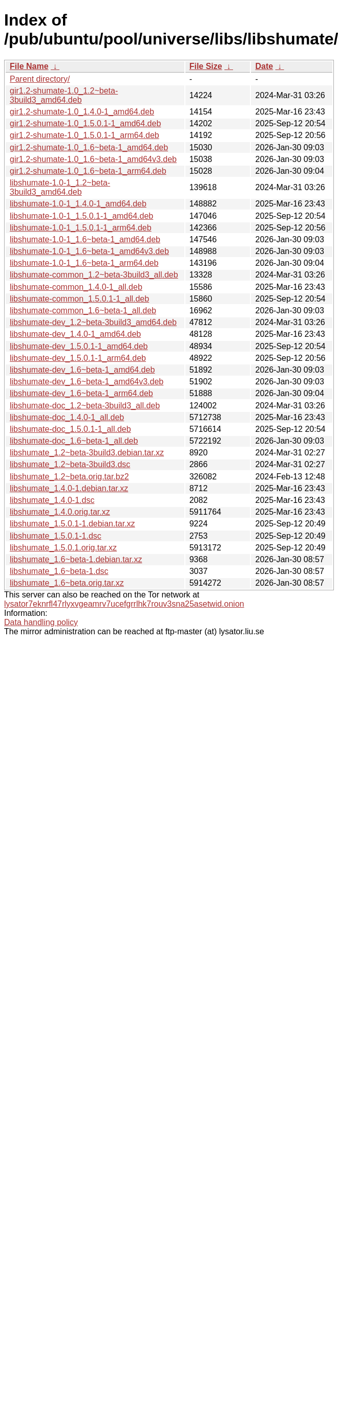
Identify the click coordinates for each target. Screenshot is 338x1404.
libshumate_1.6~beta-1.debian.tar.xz (76, 559)
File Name (29, 66)
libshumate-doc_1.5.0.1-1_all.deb (70, 429)
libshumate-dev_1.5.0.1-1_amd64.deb (79, 346)
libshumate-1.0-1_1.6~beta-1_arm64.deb (84, 263)
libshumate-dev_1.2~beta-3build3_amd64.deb (93, 322)
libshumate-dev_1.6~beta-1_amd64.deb (82, 369)
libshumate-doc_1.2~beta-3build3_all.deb (85, 405)
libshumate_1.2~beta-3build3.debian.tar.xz (87, 452)
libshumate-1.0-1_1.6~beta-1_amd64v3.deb (89, 251)
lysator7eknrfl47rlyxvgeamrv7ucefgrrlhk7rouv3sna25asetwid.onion (124, 604)
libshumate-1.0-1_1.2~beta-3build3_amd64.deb (60, 187)
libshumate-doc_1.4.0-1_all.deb (67, 417)
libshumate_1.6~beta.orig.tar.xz (67, 583)
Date (264, 66)
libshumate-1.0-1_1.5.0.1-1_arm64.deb (81, 227)
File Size (205, 66)
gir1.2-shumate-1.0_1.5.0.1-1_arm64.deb (84, 135)
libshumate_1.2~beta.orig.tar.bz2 (69, 476)
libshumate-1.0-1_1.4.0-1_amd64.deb (78, 203)
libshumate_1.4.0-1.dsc (52, 500)
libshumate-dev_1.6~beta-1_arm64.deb (81, 393)
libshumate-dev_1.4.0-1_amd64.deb (75, 334)
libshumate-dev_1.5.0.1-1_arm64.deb (78, 358)
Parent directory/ (40, 79)
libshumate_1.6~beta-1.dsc (59, 571)
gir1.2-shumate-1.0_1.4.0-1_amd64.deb (82, 111)
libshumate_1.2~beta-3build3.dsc (70, 464)
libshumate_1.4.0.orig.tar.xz (60, 512)
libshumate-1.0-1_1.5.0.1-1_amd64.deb (81, 216)
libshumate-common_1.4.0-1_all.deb (76, 287)
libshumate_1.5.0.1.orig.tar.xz (63, 547)
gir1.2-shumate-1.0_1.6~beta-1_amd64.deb (89, 147)
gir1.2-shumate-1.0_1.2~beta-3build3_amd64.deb (64, 95)
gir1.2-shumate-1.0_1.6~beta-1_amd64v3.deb (93, 159)
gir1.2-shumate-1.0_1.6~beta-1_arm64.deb (88, 171)
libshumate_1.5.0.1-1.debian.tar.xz (72, 523)
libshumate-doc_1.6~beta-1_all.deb (74, 440)
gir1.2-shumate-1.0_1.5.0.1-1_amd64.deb (85, 123)
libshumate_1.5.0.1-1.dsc (55, 536)
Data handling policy (41, 622)
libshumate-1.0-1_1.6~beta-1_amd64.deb (85, 239)
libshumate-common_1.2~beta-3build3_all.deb (94, 274)
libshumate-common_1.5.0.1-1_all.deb (79, 298)
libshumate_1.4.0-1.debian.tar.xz (69, 488)
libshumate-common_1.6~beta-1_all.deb (83, 310)
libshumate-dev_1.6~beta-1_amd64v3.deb (86, 381)
